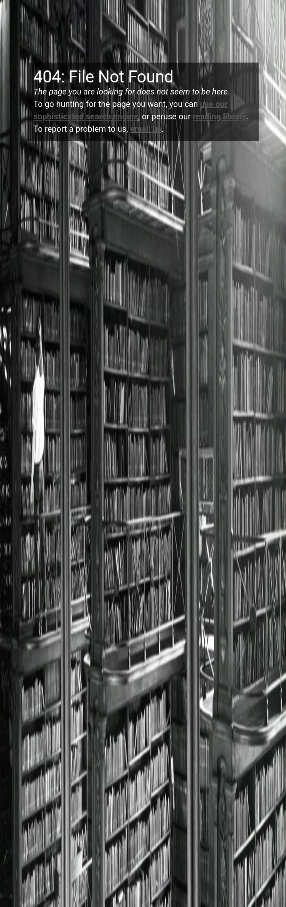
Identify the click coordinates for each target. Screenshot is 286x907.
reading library (220, 116)
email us (146, 129)
